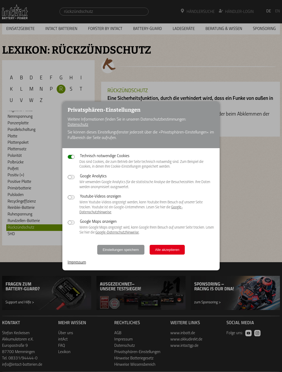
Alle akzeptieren (167, 250)
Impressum (77, 262)
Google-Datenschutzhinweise (117, 233)
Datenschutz (78, 125)
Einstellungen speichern (121, 250)
